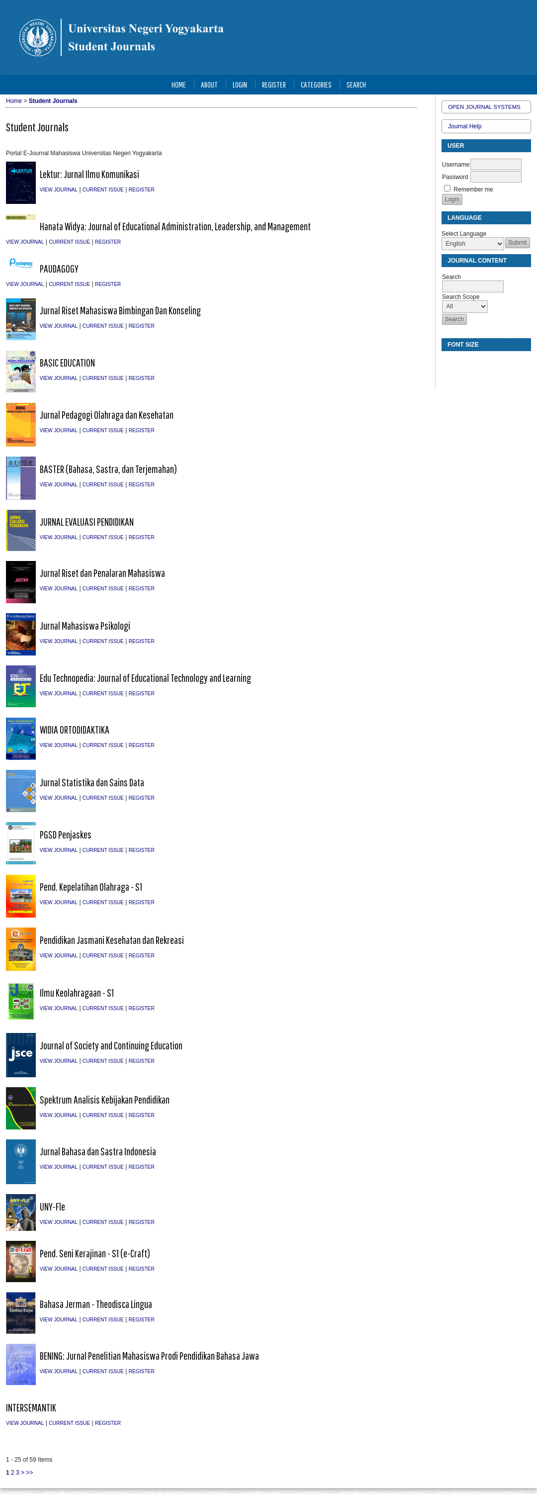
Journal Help (464, 126)
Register (274, 84)
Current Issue (103, 189)
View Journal (59, 189)
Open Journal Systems (484, 107)
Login (240, 84)
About (209, 84)
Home (179, 84)
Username (455, 164)
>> (29, 1472)
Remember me (473, 189)
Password (455, 177)
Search (356, 84)
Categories (316, 84)
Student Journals (53, 100)
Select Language (464, 233)
